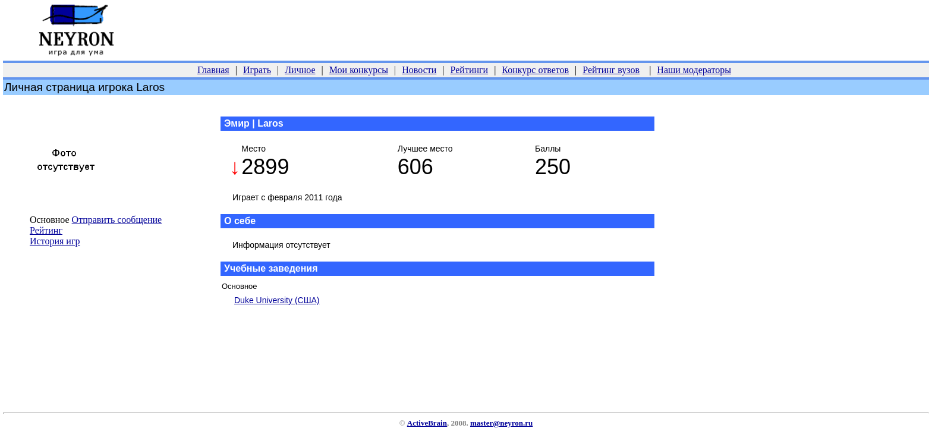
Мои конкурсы (358, 70)
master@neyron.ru (501, 422)
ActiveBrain (427, 422)
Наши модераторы (694, 70)
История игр (55, 241)
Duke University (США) (277, 300)
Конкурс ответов (535, 70)
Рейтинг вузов (611, 70)
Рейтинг (46, 230)
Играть (257, 70)
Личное (300, 70)
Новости (419, 70)
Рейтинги (470, 70)
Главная (213, 70)
